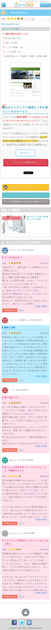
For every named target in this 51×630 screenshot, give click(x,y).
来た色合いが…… (13, 397)
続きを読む (42, 306)
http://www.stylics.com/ (10, 24)
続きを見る (25, 153)
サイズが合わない (13, 257)
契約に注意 (9, 327)
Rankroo (25, 628)
